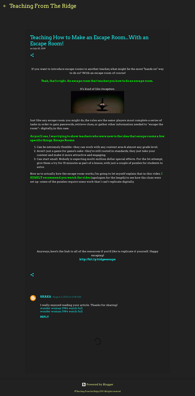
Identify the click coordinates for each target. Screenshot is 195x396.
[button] (32, 55)
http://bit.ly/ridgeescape (97, 259)
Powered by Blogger (97, 384)
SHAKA (45, 296)
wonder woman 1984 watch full (61, 308)
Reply (44, 316)
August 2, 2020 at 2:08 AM (66, 297)
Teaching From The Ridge (43, 6)
